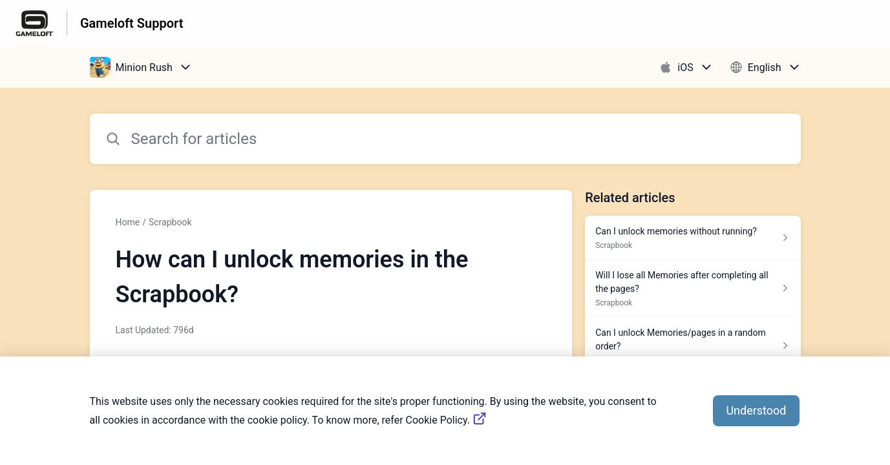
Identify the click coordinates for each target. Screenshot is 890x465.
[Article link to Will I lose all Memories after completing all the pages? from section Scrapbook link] (692, 288)
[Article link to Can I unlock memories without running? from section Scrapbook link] (692, 238)
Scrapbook (170, 222)
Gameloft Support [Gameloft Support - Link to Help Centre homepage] (131, 23)
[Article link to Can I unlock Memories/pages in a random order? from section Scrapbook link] (692, 346)
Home (128, 222)
